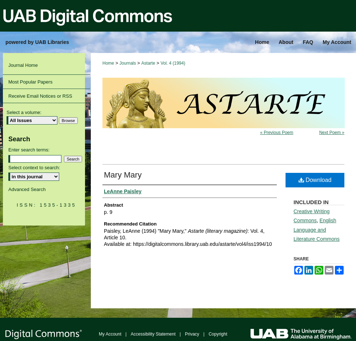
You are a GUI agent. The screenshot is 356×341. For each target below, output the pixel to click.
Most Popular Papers (30, 82)
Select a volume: (24, 112)
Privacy (192, 334)
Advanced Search (27, 189)
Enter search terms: (28, 150)
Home (108, 63)
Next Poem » (331, 132)
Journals (128, 63)
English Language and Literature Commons (317, 229)
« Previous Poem (276, 132)
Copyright (218, 334)
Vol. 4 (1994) (173, 63)
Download (315, 180)
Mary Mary (123, 174)
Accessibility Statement (153, 334)
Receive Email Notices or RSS (40, 96)
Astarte (148, 63)
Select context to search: (34, 167)
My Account (110, 334)
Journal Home (23, 65)
